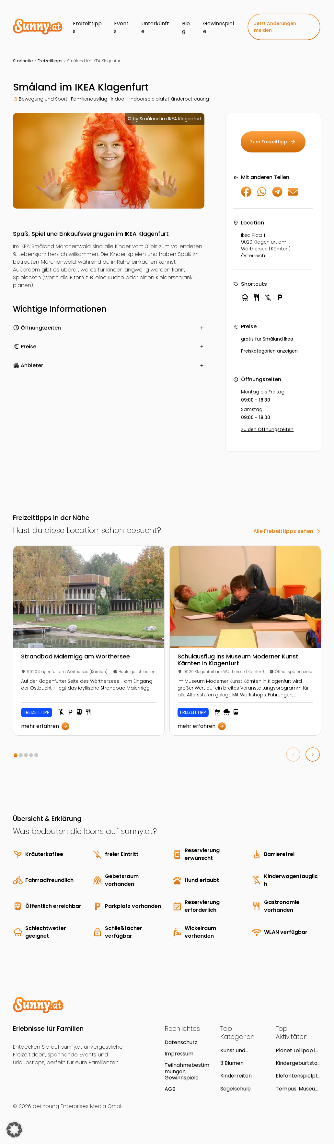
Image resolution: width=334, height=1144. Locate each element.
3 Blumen (232, 1063)
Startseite (23, 61)
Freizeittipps (50, 61)
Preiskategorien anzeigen (269, 351)
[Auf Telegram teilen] (277, 195)
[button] (15, 755)
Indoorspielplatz (148, 99)
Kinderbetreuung (189, 99)
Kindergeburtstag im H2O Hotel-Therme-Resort (298, 1063)
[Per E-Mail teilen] (293, 195)
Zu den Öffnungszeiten (267, 429)
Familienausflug (89, 99)
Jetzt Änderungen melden (275, 26)
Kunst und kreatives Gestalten (233, 1050)
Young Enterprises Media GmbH (82, 1106)
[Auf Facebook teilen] (246, 195)
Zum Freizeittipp (273, 142)
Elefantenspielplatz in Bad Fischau (298, 1076)
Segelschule (235, 1089)
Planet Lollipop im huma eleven (298, 1050)
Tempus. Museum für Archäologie (298, 1089)
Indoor (118, 99)
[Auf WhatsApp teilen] (262, 195)
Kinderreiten (236, 1076)
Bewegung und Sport (43, 99)
